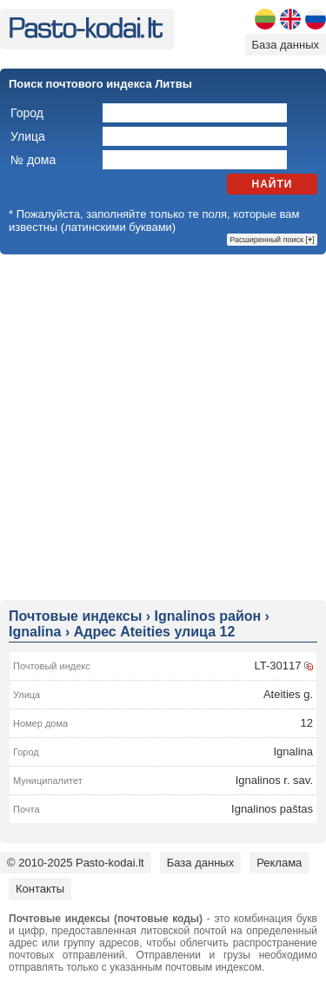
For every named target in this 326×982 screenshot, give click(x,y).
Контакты (40, 888)
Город (26, 113)
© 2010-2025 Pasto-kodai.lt (75, 862)
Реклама (279, 862)
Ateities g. (288, 694)
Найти (272, 184)
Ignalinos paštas (272, 808)
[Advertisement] (163, 426)
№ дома (33, 160)
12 (307, 722)
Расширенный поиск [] (272, 239)
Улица (27, 136)
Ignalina (293, 751)
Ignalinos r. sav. (274, 780)
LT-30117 (277, 665)
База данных (285, 44)
